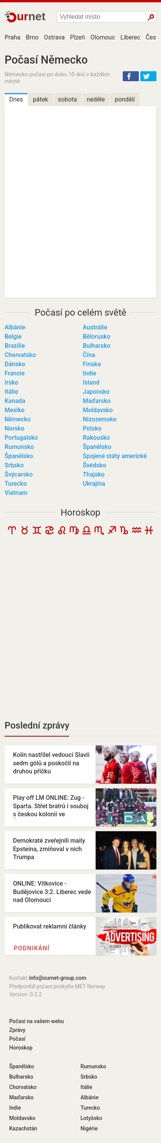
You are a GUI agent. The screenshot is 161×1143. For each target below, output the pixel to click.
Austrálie (95, 327)
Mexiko (14, 410)
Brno (32, 37)
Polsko (92, 428)
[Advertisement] (80, 630)
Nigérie (89, 1128)
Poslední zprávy (37, 725)
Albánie (15, 327)
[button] (131, 76)
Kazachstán (23, 1128)
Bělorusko (97, 336)
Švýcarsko (19, 474)
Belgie (13, 336)
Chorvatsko (20, 355)
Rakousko (96, 437)
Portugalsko (21, 437)
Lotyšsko (91, 1118)
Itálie (11, 391)
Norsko (14, 428)
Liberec (130, 37)
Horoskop (80, 512)
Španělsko (97, 446)
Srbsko (14, 465)
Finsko (92, 364)
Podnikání (31, 948)
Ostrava (54, 37)
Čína (89, 355)
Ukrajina (94, 483)
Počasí (17, 1039)
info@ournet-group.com (57, 978)
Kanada (15, 400)
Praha (12, 37)
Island (91, 382)
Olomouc (102, 37)
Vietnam (16, 492)
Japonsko (96, 391)
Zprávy (17, 1030)
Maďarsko (97, 400)
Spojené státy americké (115, 456)
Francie (15, 373)
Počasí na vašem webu (36, 1021)
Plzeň (77, 37)
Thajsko (94, 474)
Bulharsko (97, 345)
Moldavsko (98, 410)
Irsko (11, 382)
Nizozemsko (100, 419)
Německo (18, 419)
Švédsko (94, 465)
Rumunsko (19, 446)
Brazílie (15, 345)
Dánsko (15, 364)
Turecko (16, 483)
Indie (89, 373)
